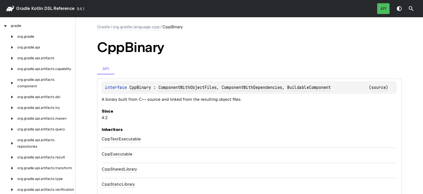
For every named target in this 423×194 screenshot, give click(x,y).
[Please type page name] (411, 8)
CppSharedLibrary (119, 169)
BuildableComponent (309, 87)
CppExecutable (117, 154)
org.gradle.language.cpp (136, 27)
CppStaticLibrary (118, 184)
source (378, 87)
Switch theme (399, 8)
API (383, 8)
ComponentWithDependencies (251, 87)
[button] (411, 8)
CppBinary (140, 87)
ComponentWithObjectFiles (187, 87)
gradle (23, 8)
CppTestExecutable (121, 139)
